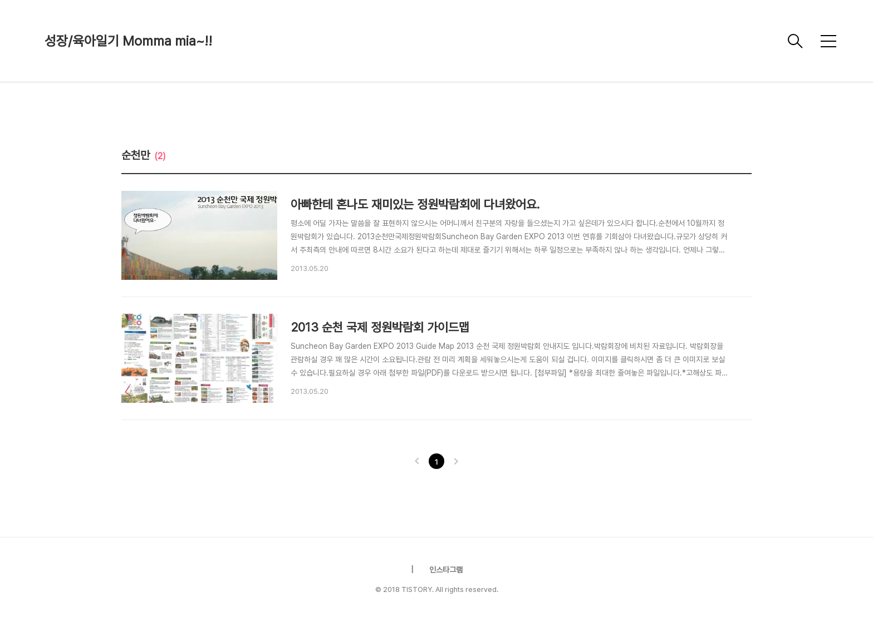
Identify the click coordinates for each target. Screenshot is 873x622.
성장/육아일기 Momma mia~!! (128, 41)
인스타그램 (446, 569)
